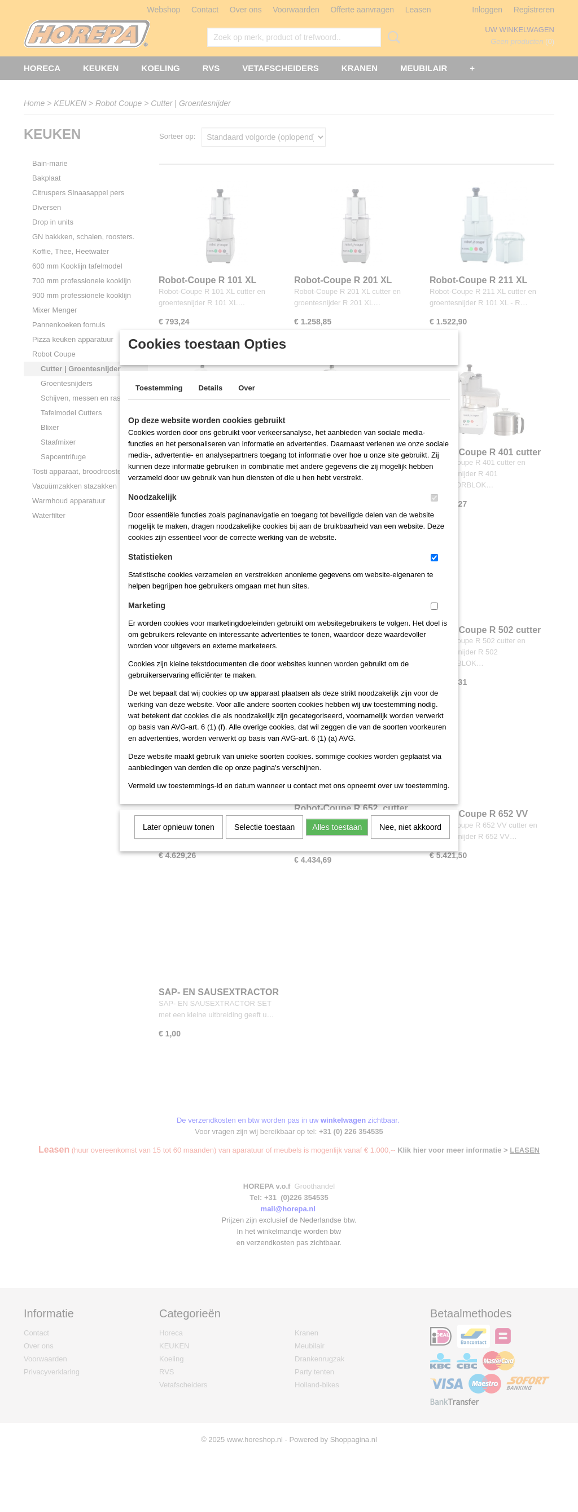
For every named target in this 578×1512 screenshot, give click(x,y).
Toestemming (159, 402)
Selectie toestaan (264, 841)
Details (211, 402)
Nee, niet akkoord (410, 841)
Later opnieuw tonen (178, 841)
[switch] (434, 512)
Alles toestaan (337, 841)
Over (246, 402)
